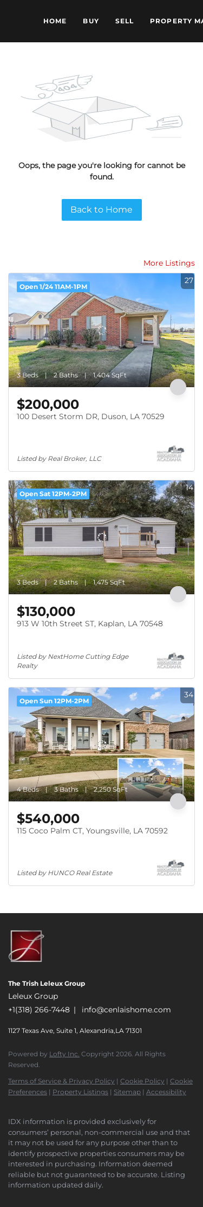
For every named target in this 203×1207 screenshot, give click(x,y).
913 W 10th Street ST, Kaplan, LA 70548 (90, 623)
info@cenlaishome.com (126, 1010)
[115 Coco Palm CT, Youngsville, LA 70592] (101, 744)
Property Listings (80, 1092)
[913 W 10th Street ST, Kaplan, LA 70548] (101, 537)
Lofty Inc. (64, 1054)
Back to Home (101, 209)
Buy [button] (91, 21)
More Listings (169, 263)
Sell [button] (124, 21)
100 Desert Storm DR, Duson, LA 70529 (91, 416)
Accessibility (166, 1092)
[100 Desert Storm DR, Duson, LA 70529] (101, 330)
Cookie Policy (142, 1081)
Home (55, 21)
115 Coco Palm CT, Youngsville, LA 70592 (92, 831)
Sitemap (127, 1092)
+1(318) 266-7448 (39, 1010)
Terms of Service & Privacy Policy (61, 1081)
